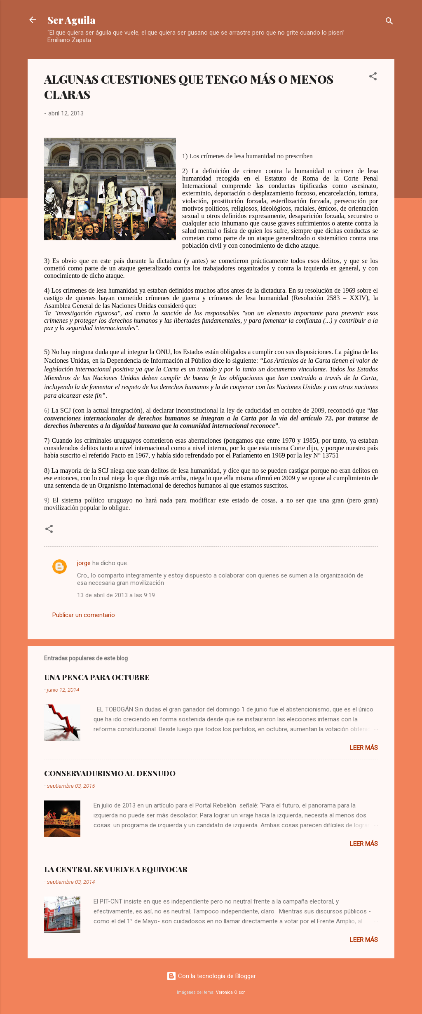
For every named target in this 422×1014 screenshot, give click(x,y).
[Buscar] (389, 22)
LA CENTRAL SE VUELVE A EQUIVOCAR (116, 869)
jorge (84, 563)
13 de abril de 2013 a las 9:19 (116, 595)
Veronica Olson (231, 992)
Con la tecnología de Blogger (211, 976)
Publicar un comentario (83, 615)
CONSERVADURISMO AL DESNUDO (110, 773)
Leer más (364, 747)
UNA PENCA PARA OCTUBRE (97, 677)
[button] (373, 77)
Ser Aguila (71, 19)
